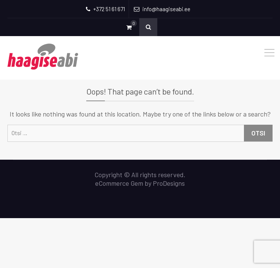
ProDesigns (169, 183)
